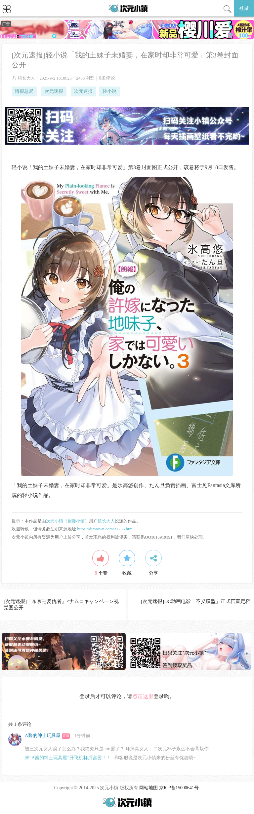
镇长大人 (26, 78)
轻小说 (109, 91)
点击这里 (142, 696)
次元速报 (54, 91)
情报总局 (24, 91)
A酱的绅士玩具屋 (43, 735)
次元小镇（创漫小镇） (67, 520)
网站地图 (148, 787)
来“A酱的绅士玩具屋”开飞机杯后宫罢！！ (68, 757)
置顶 (66, 736)
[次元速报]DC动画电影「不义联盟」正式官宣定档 (195, 601)
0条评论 (107, 78)
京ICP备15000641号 (179, 787)
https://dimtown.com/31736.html (105, 528)
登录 (244, 8)
